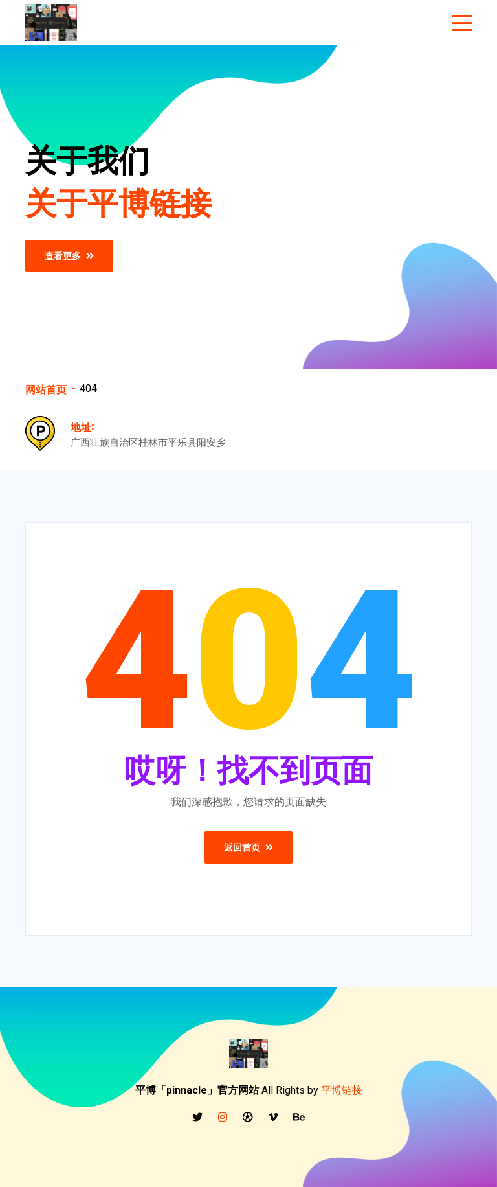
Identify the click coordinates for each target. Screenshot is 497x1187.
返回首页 (248, 847)
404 (88, 388)
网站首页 (46, 389)
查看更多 (69, 256)
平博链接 (341, 1090)
